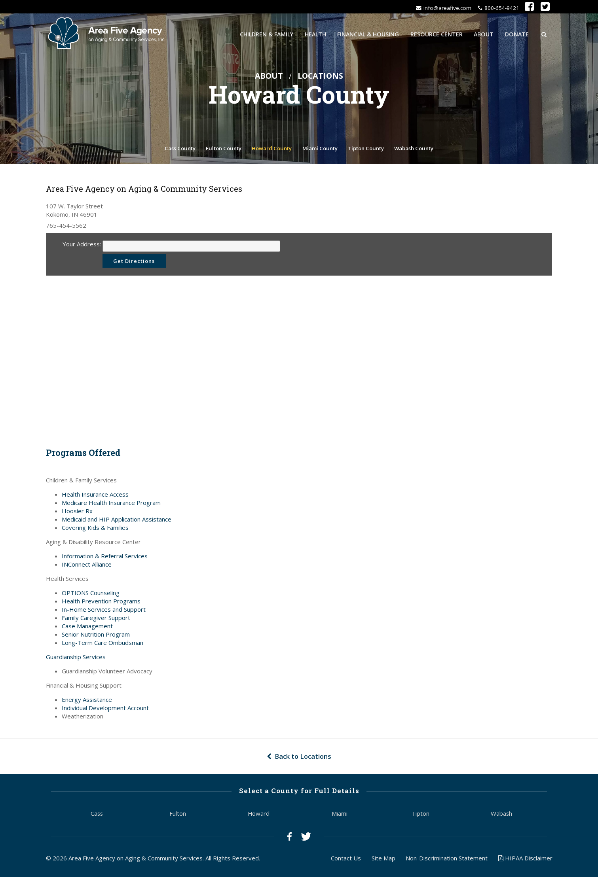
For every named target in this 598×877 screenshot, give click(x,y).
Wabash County (413, 149)
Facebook (289, 838)
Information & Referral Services (105, 557)
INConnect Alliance (87, 565)
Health (315, 34)
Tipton (420, 815)
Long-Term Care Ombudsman (102, 644)
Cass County (180, 149)
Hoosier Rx (77, 512)
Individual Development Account (105, 709)
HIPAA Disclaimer (525, 859)
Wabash (501, 815)
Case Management (87, 627)
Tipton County (366, 149)
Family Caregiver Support (96, 619)
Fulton (177, 815)
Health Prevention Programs (101, 602)
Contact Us (346, 859)
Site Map (383, 859)
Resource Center (436, 34)
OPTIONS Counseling (91, 594)
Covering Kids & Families (95, 529)
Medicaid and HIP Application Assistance (116, 520)
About (484, 34)
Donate (517, 34)
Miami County (320, 149)
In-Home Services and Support (104, 610)
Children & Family (266, 34)
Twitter (306, 838)
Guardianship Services (76, 658)
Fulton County (223, 149)
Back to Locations (299, 757)
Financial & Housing (368, 34)
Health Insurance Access (95, 495)
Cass (97, 815)
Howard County (272, 149)
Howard (259, 815)
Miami (339, 815)
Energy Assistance (87, 701)
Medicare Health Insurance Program (111, 504)
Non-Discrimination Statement (447, 859)
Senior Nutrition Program (96, 635)
